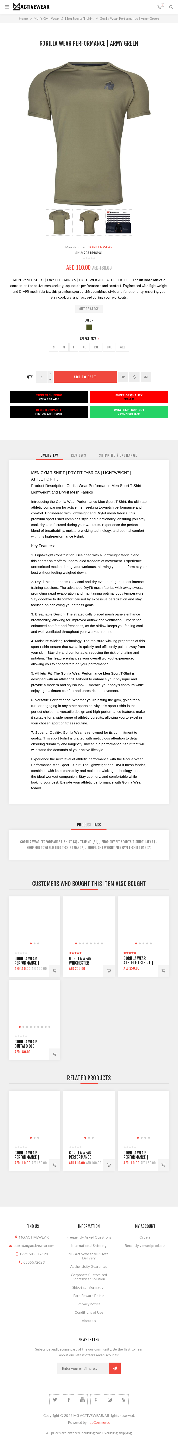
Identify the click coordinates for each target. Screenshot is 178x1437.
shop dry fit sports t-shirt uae (125, 842)
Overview (49, 455)
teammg (86, 842)
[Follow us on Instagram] (109, 1399)
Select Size (88, 339)
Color (89, 320)
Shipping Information (89, 1287)
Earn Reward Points (89, 1296)
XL (84, 347)
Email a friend (146, 377)
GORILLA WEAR (100, 247)
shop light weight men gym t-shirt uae (116, 847)
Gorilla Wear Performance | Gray (136, 1157)
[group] (34, 922)
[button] (31, 943)
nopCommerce (99, 1422)
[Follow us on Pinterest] (95, 1399)
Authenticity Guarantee (89, 1266)
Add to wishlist (123, 377)
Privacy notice (88, 1304)
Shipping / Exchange (118, 455)
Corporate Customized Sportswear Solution (89, 1277)
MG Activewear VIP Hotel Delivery (89, 1256)
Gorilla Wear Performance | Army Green (27, 1157)
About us (89, 1321)
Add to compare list (134, 377)
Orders (145, 1237)
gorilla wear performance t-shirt (46, 842)
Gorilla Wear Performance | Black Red (27, 963)
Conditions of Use (89, 1312)
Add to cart (85, 377)
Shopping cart (162, 5)
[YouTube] (82, 1399)
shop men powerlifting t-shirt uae (53, 847)
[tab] (49, 455)
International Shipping (88, 1245)
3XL (109, 347)
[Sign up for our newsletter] (83, 1368)
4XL (122, 347)
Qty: (30, 377)
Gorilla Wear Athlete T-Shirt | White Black (138, 963)
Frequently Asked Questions (89, 1237)
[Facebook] (68, 1399)
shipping (125, 1433)
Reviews (78, 455)
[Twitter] (54, 1399)
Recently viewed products (145, 1245)
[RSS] (123, 1399)
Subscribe (115, 1368)
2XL (96, 347)
